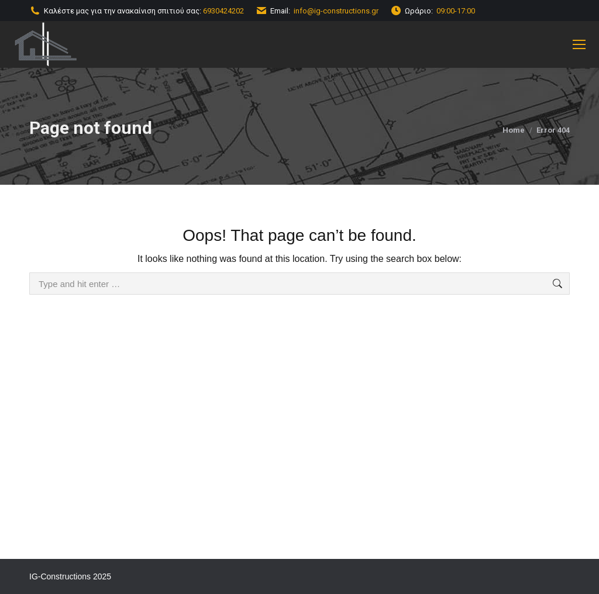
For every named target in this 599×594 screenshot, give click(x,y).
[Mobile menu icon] (579, 44)
